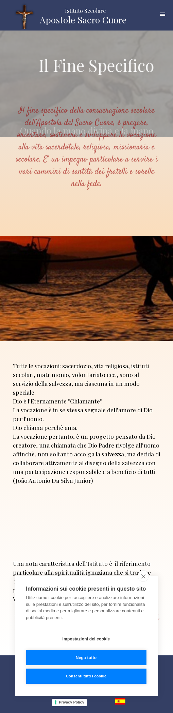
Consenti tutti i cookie (86, 676)
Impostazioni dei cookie (86, 639)
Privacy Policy (71, 702)
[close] (143, 576)
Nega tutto (86, 657)
